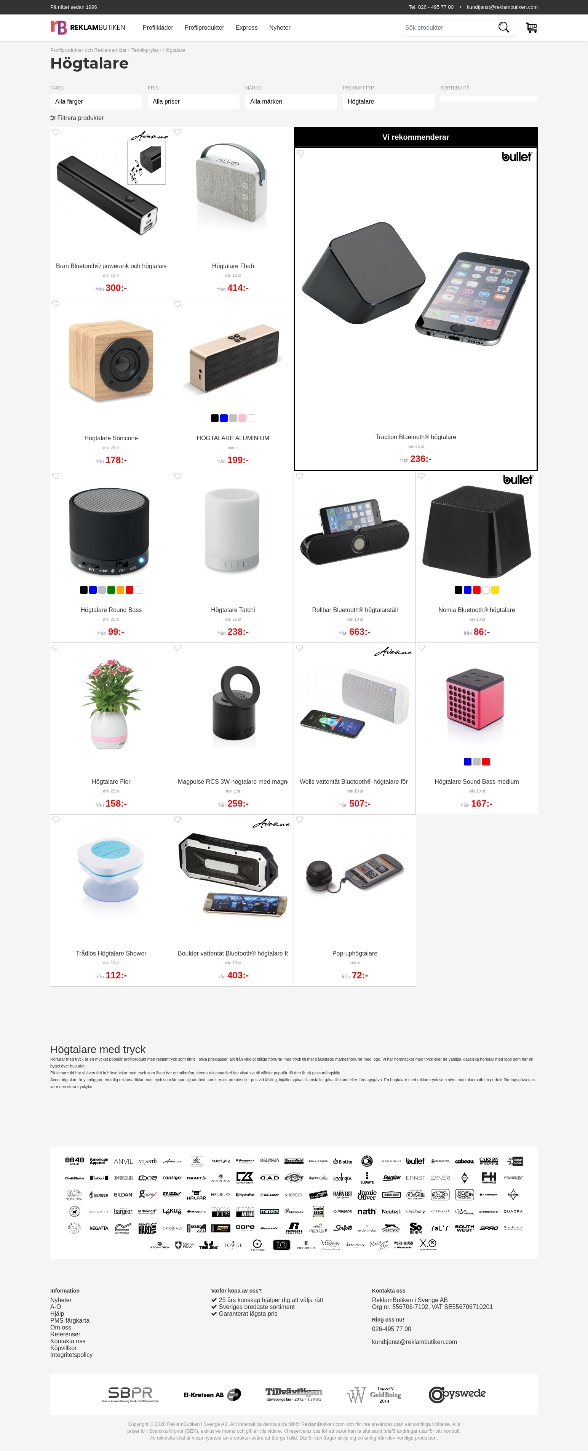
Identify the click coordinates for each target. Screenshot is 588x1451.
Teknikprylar (144, 50)
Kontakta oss (68, 1341)
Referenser (65, 1334)
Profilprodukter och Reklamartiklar (88, 50)
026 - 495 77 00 (436, 7)
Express (247, 27)
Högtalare (174, 50)
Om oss (60, 1327)
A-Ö (55, 1307)
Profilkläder (158, 27)
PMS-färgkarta (69, 1320)
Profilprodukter (204, 27)
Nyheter (280, 27)
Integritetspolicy (71, 1355)
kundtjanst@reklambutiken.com (502, 7)
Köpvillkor (63, 1348)
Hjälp (57, 1313)
